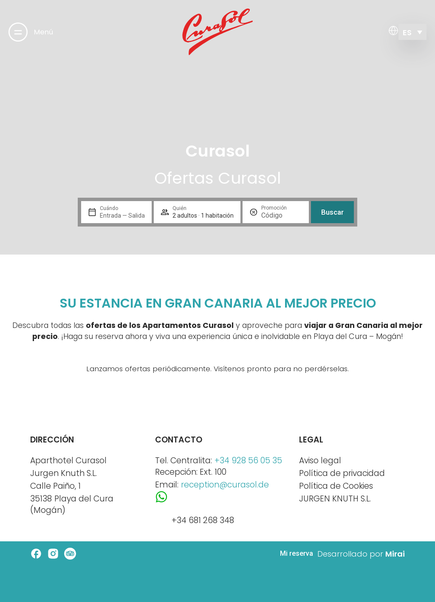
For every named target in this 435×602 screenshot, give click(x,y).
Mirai (395, 554)
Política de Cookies (336, 486)
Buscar (332, 212)
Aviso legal (320, 460)
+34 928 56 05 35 (248, 460)
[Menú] (18, 32)
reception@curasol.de (225, 484)
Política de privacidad (342, 473)
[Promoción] (281, 215)
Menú (43, 32)
